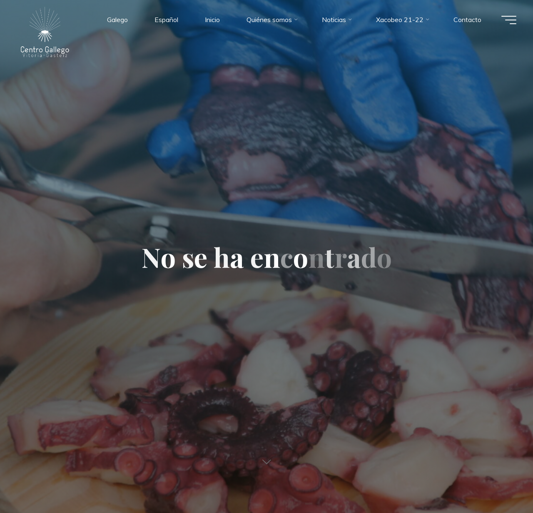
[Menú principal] (508, 20)
